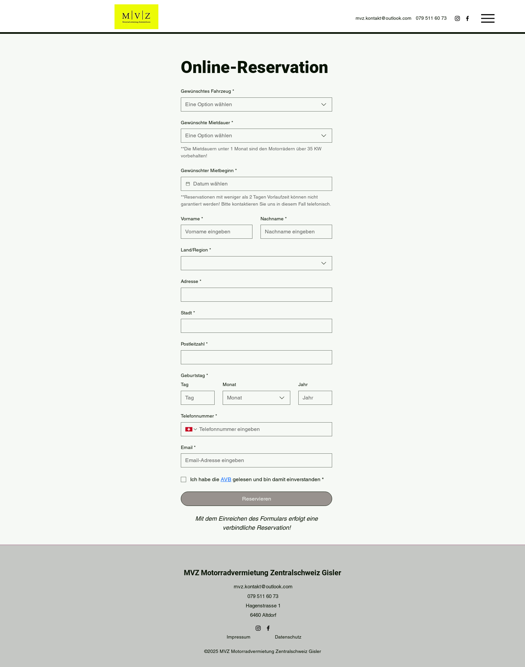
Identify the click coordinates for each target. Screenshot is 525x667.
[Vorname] (214, 231)
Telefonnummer (199, 416)
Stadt (188, 313)
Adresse (191, 281)
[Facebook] (467, 18)
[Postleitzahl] (254, 357)
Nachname (273, 219)
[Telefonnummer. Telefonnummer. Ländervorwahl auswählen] (191, 429)
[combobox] (256, 104)
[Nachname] (294, 231)
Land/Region (196, 250)
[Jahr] (313, 397)
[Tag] (195, 397)
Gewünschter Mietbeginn (209, 170)
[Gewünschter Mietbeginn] (188, 184)
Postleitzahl (194, 344)
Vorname (192, 219)
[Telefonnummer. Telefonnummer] (263, 429)
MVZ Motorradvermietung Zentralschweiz (252, 573)
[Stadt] (254, 325)
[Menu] (487, 18)
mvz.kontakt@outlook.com (383, 18)
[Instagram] (457, 18)
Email (188, 447)
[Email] (254, 460)
